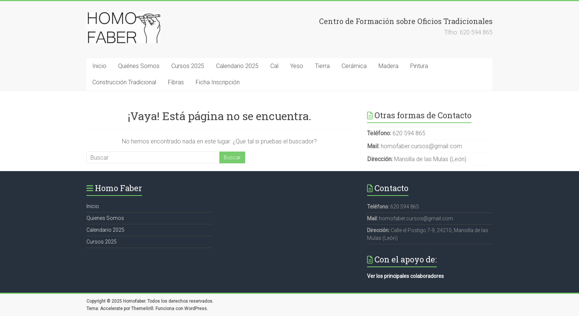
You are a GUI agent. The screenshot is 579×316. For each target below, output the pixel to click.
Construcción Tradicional (124, 82)
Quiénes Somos (139, 65)
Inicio (99, 65)
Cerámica (354, 65)
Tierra (322, 65)
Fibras (176, 82)
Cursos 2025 (187, 65)
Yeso (296, 65)
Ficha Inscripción (218, 82)
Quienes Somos (105, 218)
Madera (388, 65)
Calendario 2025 (237, 65)
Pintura (419, 65)
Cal (274, 65)
